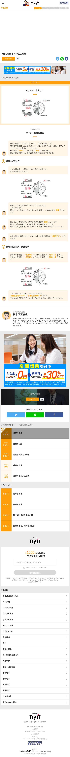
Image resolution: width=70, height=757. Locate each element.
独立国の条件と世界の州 (23, 515)
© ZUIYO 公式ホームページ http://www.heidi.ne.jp (35, 750)
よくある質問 (35, 734)
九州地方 (6, 661)
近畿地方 (6, 673)
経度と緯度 (17, 504)
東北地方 (6, 690)
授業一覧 (35, 736)
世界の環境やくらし (11, 596)
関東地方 (6, 685)
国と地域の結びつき (11, 655)
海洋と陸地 (17, 494)
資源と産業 (7, 649)
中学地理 (4, 590)
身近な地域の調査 (10, 702)
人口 (4, 643)
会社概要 (35, 729)
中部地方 (6, 679)
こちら (30, 581)
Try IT (35, 3)
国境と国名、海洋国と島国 (24, 526)
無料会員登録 (64, 3)
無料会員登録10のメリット (35, 726)
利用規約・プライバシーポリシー (38, 578)
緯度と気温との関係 (21, 455)
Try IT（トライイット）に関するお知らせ (35, 739)
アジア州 (6, 602)
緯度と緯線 (17, 433)
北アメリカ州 (8, 614)
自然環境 (6, 637)
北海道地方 (7, 696)
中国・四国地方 (9, 667)
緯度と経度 (17, 465)
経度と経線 (17, 444)
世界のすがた (6, 485)
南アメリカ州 (8, 620)
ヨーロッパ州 (8, 608)
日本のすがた (8, 631)
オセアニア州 (8, 625)
